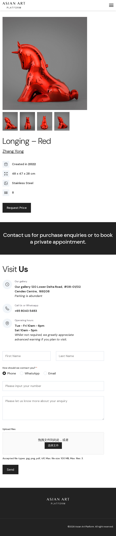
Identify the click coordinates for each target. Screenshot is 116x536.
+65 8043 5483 (26, 311)
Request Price (17, 208)
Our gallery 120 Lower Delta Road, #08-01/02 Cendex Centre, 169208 (48, 289)
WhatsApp (32, 373)
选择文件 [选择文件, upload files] (53, 445)
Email (52, 373)
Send (10, 469)
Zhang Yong (13, 151)
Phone (11, 373)
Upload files (9, 429)
